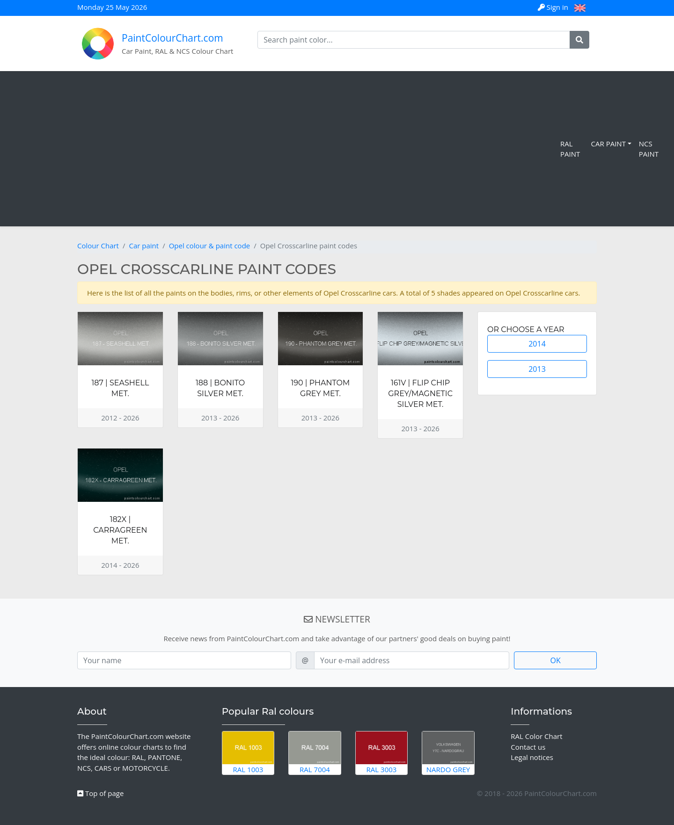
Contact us (528, 747)
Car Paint (608, 143)
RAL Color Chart (536, 736)
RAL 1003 (248, 752)
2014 (537, 344)
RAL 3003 (382, 752)
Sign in (554, 7)
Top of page (100, 793)
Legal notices (532, 757)
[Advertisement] (282, 148)
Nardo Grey (448, 752)
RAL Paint (570, 149)
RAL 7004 (315, 752)
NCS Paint (649, 149)
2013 (537, 369)
